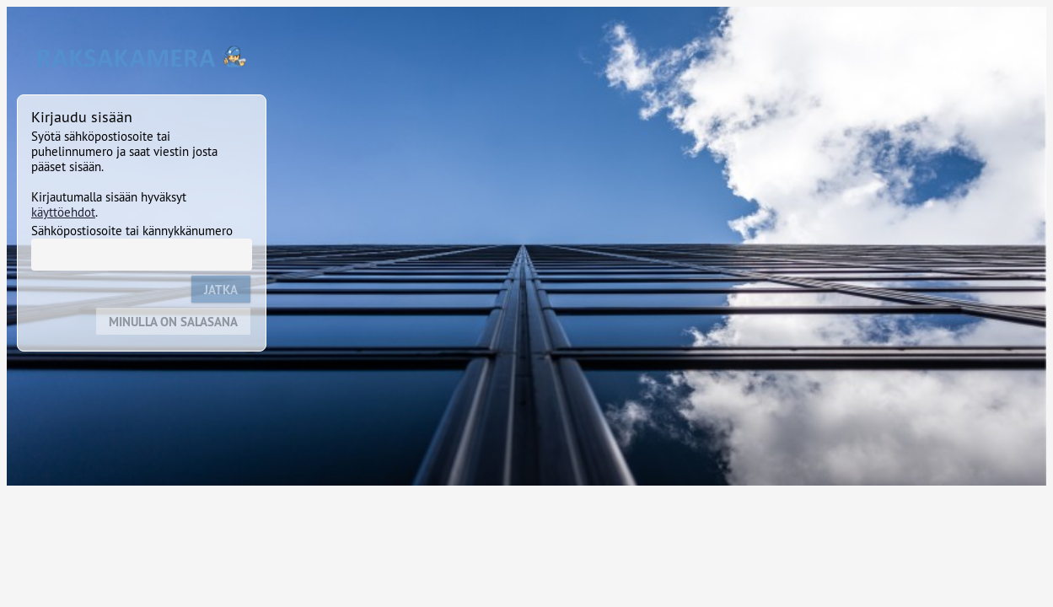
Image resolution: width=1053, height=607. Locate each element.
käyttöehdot (63, 212)
